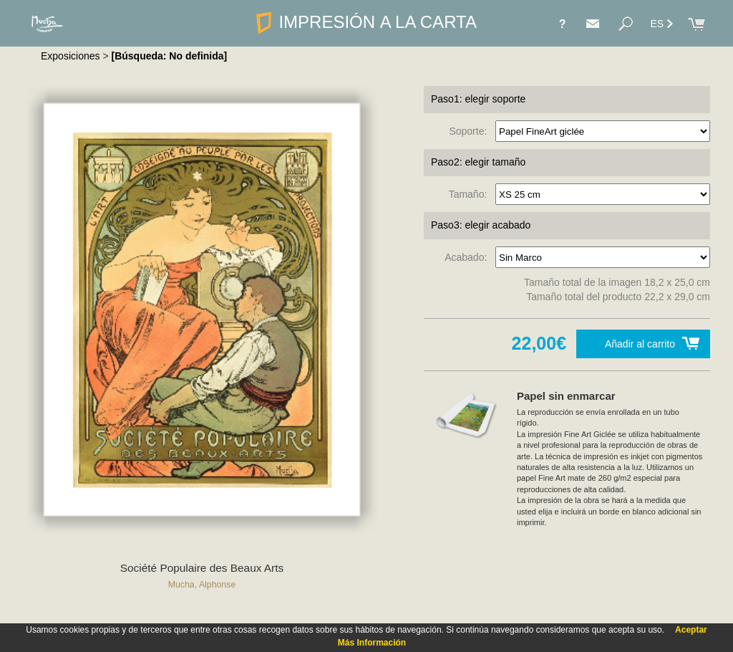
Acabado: (468, 257)
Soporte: (470, 131)
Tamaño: (470, 194)
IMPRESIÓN (366, 22)
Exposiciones (70, 56)
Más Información (372, 643)
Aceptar (691, 630)
